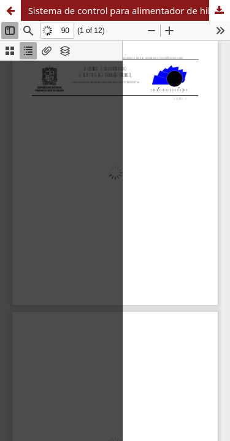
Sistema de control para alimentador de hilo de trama (129, 10)
